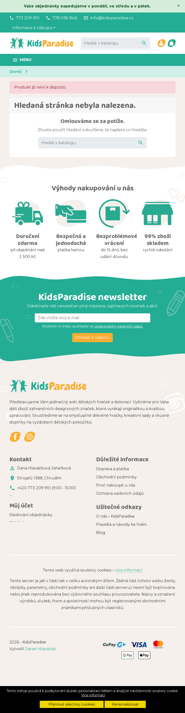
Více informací (93, 695)
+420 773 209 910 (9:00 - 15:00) (46, 488)
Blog (100, 558)
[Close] (178, 6)
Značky (103, 566)
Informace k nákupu (33, 28)
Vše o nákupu (109, 510)
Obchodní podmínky (116, 477)
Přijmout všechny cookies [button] (71, 704)
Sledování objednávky (30, 530)
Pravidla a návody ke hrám (121, 549)
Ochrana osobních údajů (120, 493)
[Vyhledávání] (115, 43)
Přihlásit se (19, 538)
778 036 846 (64, 17)
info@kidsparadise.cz (111, 17)
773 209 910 (28, 17)
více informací (128, 611)
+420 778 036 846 (34, 497)
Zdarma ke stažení (114, 574)
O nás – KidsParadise (115, 541)
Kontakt (104, 518)
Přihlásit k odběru (92, 337)
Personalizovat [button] (125, 704)
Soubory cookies (112, 502)
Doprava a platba (112, 469)
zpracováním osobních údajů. (118, 326)
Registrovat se (23, 546)
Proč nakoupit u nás (115, 485)
